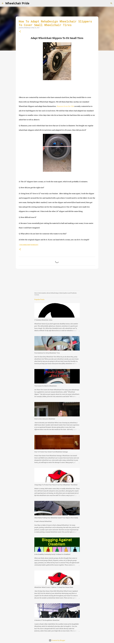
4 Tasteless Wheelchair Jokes (43, 320)
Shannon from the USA (65, 106)
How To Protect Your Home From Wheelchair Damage (51, 452)
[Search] (111, 3)
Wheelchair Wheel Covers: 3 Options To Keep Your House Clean (53, 587)
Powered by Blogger (57, 640)
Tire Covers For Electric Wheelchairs (45, 386)
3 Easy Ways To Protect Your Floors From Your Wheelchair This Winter (56, 485)
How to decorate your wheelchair (44, 419)
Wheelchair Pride (17, 3)
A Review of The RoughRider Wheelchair (47, 620)
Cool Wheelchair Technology (29, 244)
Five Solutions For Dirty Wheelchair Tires (47, 353)
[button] (20, 31)
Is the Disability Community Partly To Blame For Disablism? (52, 554)
